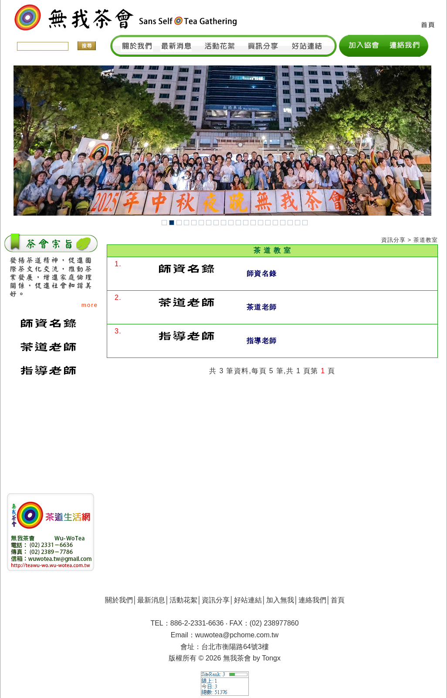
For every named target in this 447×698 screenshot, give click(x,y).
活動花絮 (183, 600)
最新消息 (151, 600)
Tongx (271, 658)
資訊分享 (216, 600)
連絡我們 (312, 600)
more (89, 305)
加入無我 (280, 600)
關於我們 (119, 600)
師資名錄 (262, 273)
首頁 (338, 600)
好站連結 (248, 600)
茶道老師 (262, 307)
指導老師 (262, 340)
